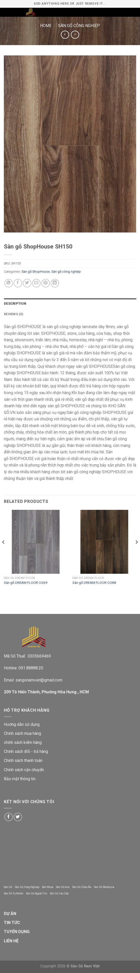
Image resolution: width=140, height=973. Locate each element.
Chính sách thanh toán (23, 760)
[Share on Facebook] (18, 283)
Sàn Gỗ (8, 887)
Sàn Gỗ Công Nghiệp (27, 887)
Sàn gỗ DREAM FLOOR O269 (26, 582)
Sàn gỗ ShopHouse (36, 271)
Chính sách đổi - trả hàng (26, 751)
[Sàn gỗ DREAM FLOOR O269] (36, 542)
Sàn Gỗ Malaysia (104, 887)
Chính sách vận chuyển (24, 769)
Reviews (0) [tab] (13, 314)
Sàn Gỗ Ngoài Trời (36, 893)
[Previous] (3, 552)
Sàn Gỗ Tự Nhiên (13, 893)
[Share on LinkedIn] (55, 283)
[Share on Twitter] (27, 283)
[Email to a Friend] (36, 283)
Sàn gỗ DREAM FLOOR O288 (94, 582)
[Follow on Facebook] (8, 817)
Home (46, 25)
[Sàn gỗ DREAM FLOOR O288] (104, 542)
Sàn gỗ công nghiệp (79, 25)
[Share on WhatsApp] (8, 283)
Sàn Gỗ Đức (63, 887)
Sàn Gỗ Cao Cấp (59, 893)
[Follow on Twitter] (18, 817)
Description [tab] (15, 303)
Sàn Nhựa (47, 887)
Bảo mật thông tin (19, 778)
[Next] (136, 552)
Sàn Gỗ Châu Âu (81, 887)
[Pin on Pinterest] (45, 283)
